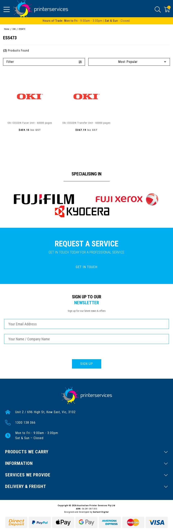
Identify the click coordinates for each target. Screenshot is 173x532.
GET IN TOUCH (86, 267)
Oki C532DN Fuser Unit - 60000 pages (30, 122)
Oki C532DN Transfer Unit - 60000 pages (86, 122)
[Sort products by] (129, 62)
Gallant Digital (101, 512)
